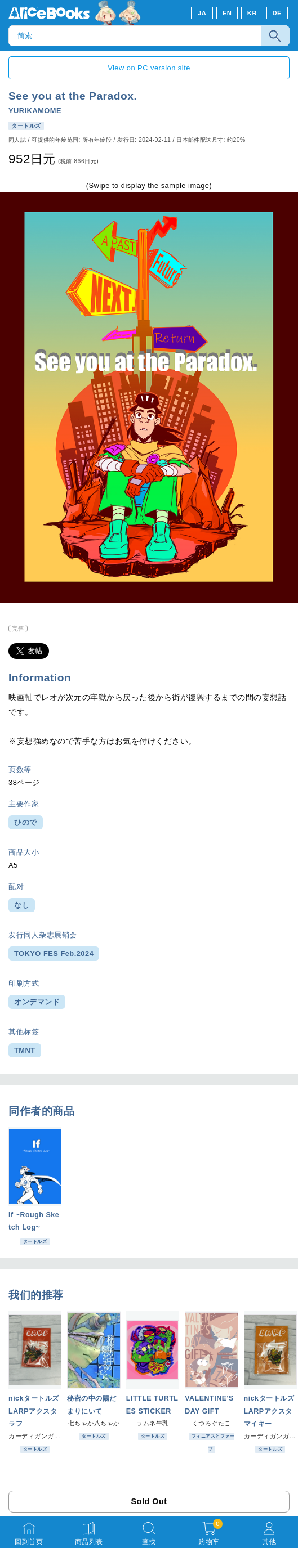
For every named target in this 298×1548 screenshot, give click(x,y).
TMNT (24, 1050)
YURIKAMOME (34, 110)
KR (252, 13)
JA (202, 13)
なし (21, 905)
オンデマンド (37, 1002)
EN (227, 13)
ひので (25, 822)
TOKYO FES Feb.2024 (54, 953)
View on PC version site (149, 68)
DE (277, 13)
